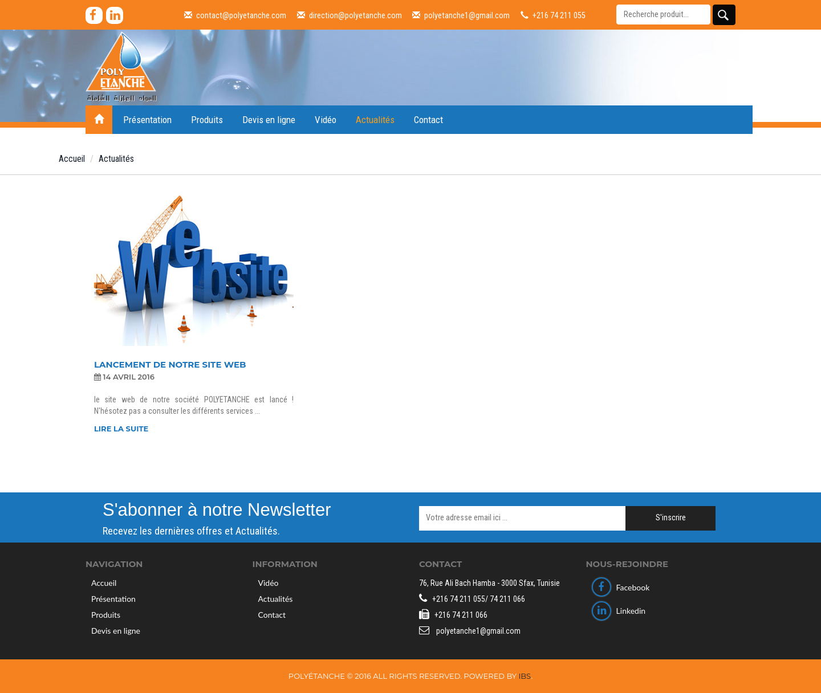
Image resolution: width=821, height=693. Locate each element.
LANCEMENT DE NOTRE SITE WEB (170, 365)
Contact (428, 119)
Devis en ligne (268, 119)
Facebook (621, 587)
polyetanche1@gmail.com (461, 16)
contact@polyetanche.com (235, 16)
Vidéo (325, 119)
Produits (207, 119)
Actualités (375, 119)
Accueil (72, 158)
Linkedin (619, 610)
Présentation (147, 119)
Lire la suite (121, 428)
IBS (524, 675)
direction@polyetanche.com (349, 16)
